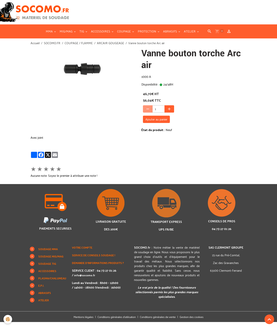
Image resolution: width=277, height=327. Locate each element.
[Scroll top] (269, 319)
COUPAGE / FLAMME (79, 48)
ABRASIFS (170, 36)
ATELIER (190, 36)
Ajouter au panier (156, 124)
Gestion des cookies (196, 321)
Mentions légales (79, 321)
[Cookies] (8, 319)
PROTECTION (147, 36)
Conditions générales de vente (159, 321)
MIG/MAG (66, 36)
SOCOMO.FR (52, 48)
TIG (82, 36)
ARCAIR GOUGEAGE (110, 48)
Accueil (35, 48)
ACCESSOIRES (101, 36)
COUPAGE (124, 36)
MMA (49, 36)
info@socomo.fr (88, 284)
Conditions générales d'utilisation (115, 321)
